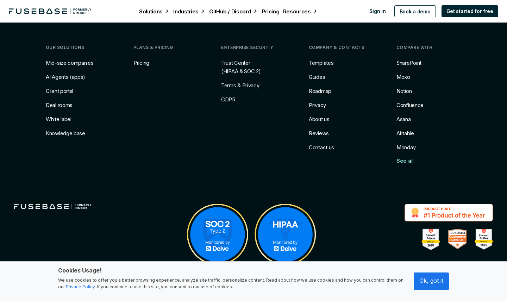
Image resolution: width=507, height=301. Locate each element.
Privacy (317, 105)
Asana (403, 119)
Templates (321, 62)
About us (319, 119)
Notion (404, 91)
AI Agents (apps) (65, 77)
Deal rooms (59, 105)
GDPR (228, 99)
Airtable (405, 133)
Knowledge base (65, 133)
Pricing (141, 62)
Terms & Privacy (240, 85)
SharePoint (408, 62)
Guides (317, 77)
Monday (405, 147)
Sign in (373, 11)
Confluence (410, 105)
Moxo (403, 77)
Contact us (321, 147)
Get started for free (465, 11)
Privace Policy (80, 286)
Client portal (59, 91)
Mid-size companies (70, 62)
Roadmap (320, 91)
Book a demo (410, 11)
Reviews (319, 133)
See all (405, 160)
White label (58, 119)
